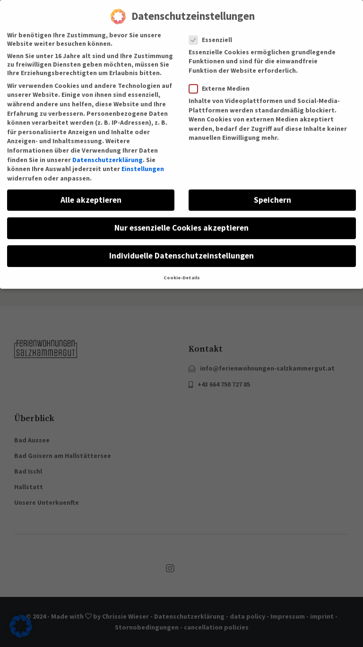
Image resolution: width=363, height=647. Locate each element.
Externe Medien (222, 80)
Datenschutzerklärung (107, 151)
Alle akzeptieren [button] (90, 191)
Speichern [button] (272, 191)
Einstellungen (142, 160)
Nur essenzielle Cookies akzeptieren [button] (181, 219)
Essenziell (213, 31)
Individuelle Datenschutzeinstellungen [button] (181, 247)
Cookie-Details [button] (182, 270)
